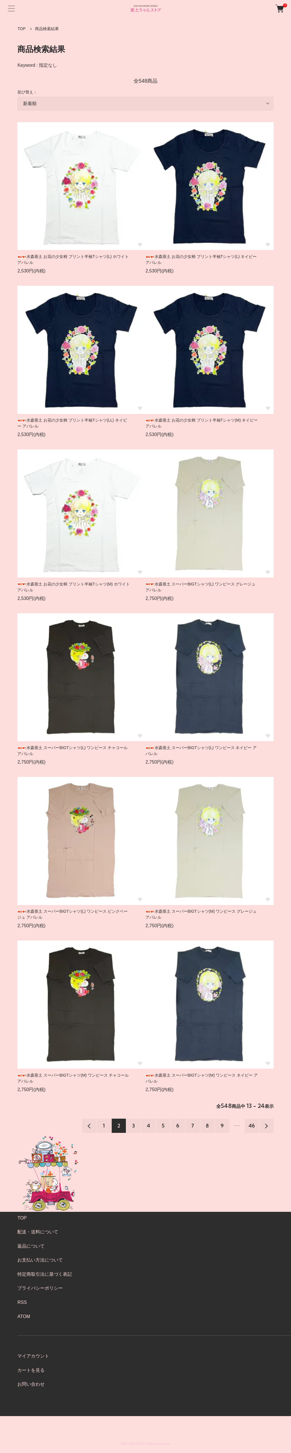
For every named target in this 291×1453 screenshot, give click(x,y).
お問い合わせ (31, 1384)
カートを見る (31, 1370)
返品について (31, 1246)
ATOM (23, 1316)
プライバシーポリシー (40, 1288)
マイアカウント (33, 1356)
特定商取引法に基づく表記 (44, 1274)
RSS (22, 1302)
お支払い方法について (40, 1260)
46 (251, 1125)
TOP (21, 28)
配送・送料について (37, 1231)
